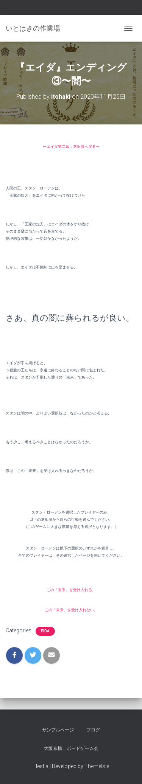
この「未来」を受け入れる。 (71, 590)
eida (45, 631)
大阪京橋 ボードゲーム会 (71, 748)
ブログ (93, 730)
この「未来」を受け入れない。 (71, 610)
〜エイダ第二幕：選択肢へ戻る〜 (71, 146)
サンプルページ (58, 730)
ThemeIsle (96, 766)
